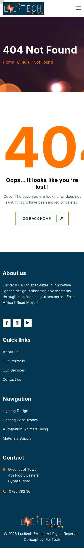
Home (9, 62)
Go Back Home (44, 219)
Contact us (12, 379)
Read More (26, 302)
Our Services (14, 370)
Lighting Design (15, 410)
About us (10, 352)
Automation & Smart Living (25, 429)
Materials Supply (17, 438)
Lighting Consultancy (20, 420)
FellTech (53, 539)
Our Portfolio (14, 361)
